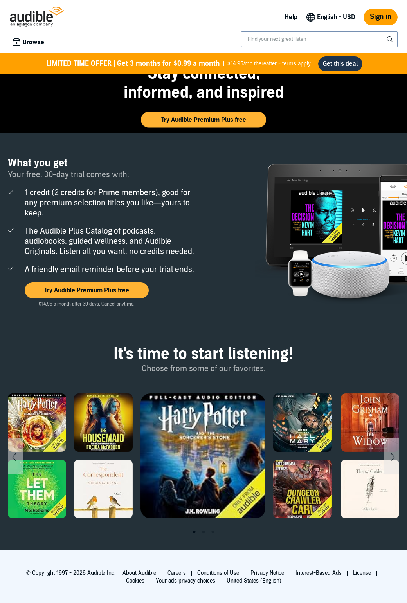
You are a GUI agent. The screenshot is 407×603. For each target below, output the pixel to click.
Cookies (135, 581)
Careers (176, 573)
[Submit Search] (391, 39)
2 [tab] (203, 532)
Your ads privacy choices (185, 581)
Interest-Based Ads (318, 573)
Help (291, 17)
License (362, 573)
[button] (203, 120)
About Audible (139, 573)
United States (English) (254, 581)
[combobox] (319, 39)
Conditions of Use (218, 573)
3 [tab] (213, 532)
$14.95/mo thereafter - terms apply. (179, 64)
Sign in (380, 17)
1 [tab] (194, 532)
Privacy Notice (267, 573)
